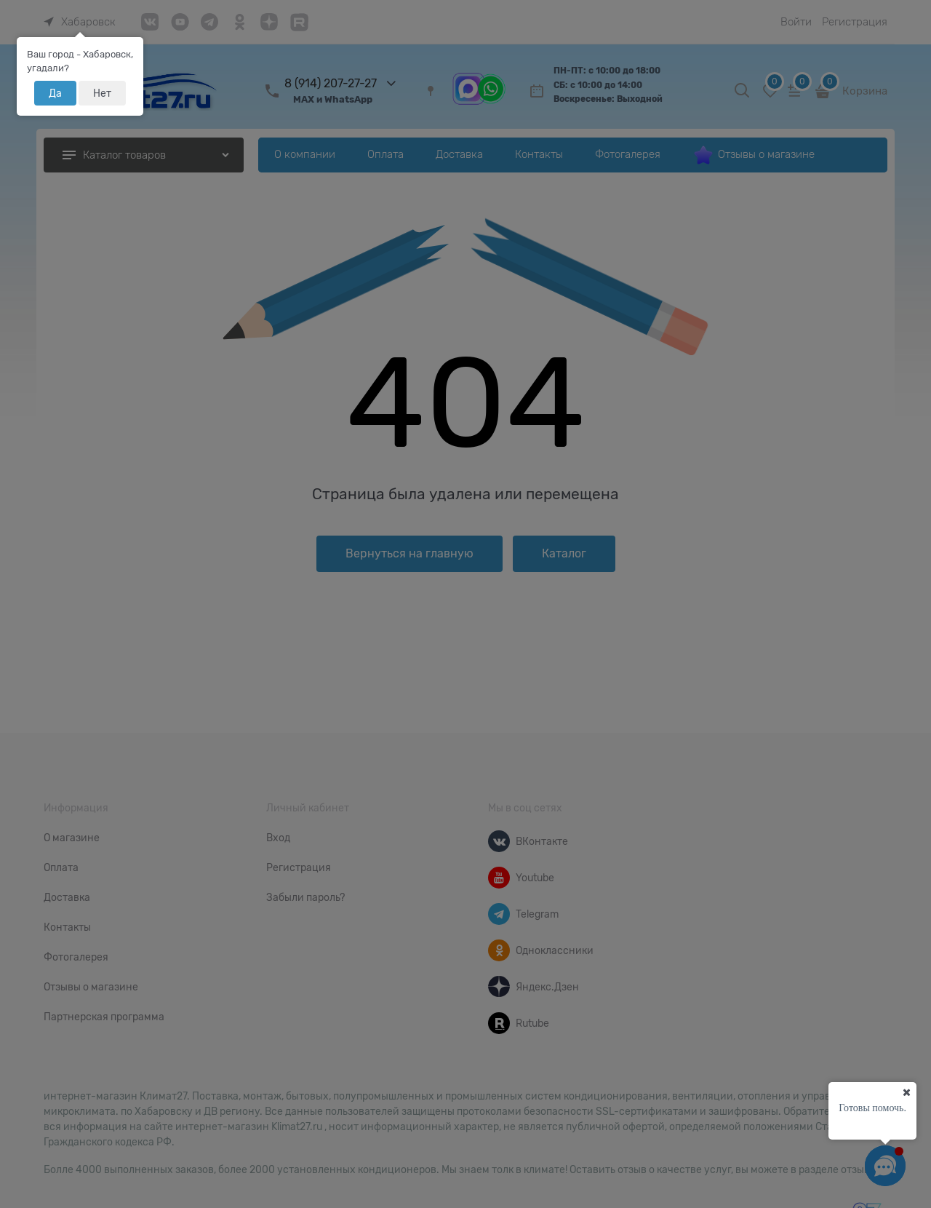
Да (55, 93)
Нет (102, 93)
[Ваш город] (906, 1092)
